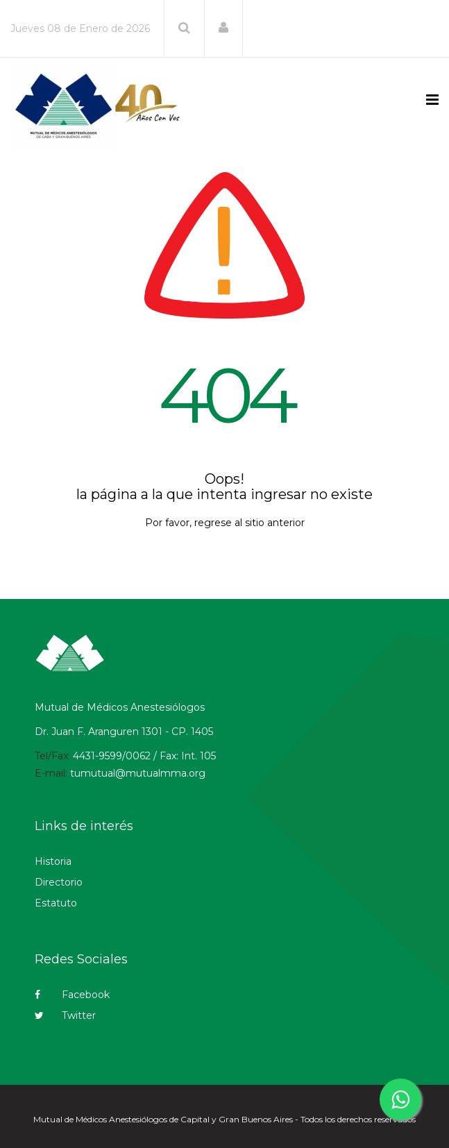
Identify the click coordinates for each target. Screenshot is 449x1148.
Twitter (65, 1015)
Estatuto (56, 903)
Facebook (72, 994)
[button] (223, 27)
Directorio (59, 882)
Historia (53, 861)
